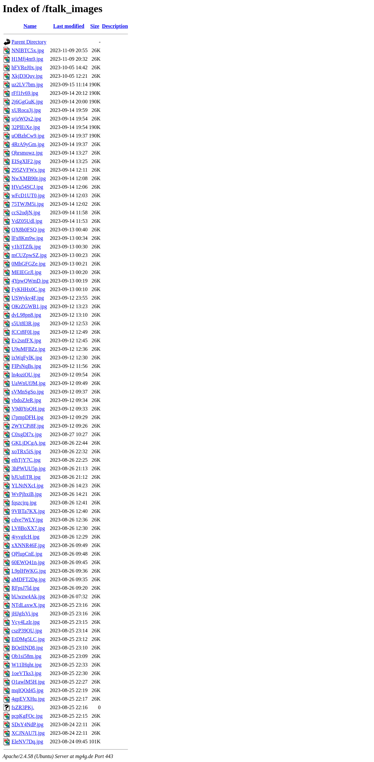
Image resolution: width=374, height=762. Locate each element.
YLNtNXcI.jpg (27, 485)
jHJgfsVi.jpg (24, 613)
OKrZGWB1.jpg (29, 306)
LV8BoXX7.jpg (28, 528)
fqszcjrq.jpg (23, 502)
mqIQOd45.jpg (27, 690)
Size (94, 26)
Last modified (68, 26)
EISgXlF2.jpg (26, 161)
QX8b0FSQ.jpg (28, 229)
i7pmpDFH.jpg (27, 417)
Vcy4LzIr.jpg (25, 622)
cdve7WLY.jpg (27, 519)
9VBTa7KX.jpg (28, 511)
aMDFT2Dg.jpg (28, 579)
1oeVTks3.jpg (26, 673)
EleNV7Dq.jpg (27, 741)
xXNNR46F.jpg (28, 545)
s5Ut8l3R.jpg (25, 323)
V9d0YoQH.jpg (28, 409)
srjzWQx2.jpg (26, 118)
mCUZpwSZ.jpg (29, 255)
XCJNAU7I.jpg (28, 733)
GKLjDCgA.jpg (28, 443)
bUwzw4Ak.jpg (28, 596)
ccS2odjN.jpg (25, 212)
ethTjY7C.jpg (25, 460)
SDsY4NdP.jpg (27, 724)
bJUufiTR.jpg (25, 477)
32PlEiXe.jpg (25, 127)
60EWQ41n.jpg (28, 562)
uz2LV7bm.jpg (27, 84)
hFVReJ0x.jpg (26, 67)
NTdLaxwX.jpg (28, 605)
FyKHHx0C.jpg (28, 289)
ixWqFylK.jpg (26, 357)
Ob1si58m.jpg (26, 656)
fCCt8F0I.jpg (25, 332)
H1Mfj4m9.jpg (27, 59)
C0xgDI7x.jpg (26, 434)
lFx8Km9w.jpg (27, 238)
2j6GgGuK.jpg (27, 101)
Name (29, 26)
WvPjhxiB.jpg (26, 494)
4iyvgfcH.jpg (25, 537)
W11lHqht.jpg (26, 664)
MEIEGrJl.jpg (26, 272)
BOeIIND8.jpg (27, 647)
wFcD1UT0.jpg (28, 195)
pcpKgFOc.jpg (27, 716)
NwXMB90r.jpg (28, 178)
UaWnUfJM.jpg (28, 383)
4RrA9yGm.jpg (27, 144)
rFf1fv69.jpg (24, 93)
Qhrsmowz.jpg (27, 153)
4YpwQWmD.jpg (30, 281)
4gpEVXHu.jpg (28, 699)
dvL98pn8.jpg (26, 315)
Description (115, 26)
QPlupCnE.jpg (26, 554)
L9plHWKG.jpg (28, 571)
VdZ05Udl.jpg (26, 221)
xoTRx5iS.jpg (26, 451)
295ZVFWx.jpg (28, 170)
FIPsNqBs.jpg (26, 366)
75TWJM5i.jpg (27, 204)
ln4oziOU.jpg (25, 374)
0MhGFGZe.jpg (28, 263)
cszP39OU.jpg (26, 630)
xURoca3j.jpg (26, 110)
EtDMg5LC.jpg (28, 639)
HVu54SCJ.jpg (27, 187)
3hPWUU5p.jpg (28, 468)
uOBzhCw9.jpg (27, 135)
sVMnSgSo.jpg (27, 391)
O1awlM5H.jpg (28, 682)
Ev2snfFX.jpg (26, 340)
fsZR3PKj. (22, 707)
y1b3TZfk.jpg (26, 246)
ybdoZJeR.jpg (26, 400)
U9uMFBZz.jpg (28, 349)
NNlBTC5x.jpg (27, 50)
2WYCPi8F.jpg (27, 426)
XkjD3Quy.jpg (27, 76)
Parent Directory (28, 42)
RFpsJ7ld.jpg (25, 588)
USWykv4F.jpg (27, 298)
